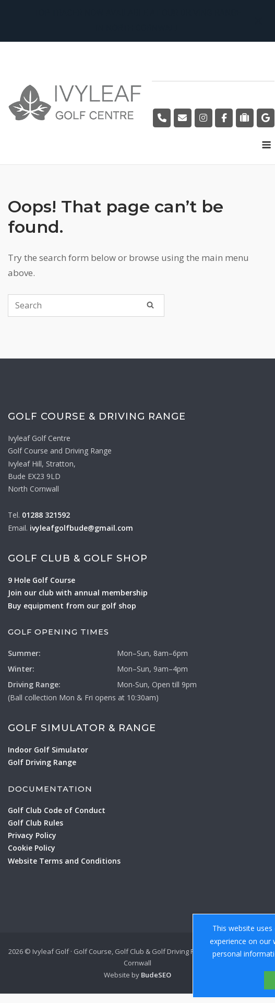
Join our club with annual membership (78, 593)
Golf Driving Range (42, 762)
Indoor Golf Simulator (48, 750)
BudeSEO (156, 975)
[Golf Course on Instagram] (203, 118)
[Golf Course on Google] (265, 118)
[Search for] (86, 305)
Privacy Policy (32, 835)
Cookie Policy (31, 848)
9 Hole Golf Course (41, 580)
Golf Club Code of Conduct (56, 810)
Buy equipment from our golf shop (72, 606)
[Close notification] (258, 21)
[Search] (150, 304)
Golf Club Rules (35, 823)
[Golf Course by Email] (183, 118)
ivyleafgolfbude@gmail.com (81, 528)
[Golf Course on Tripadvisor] (245, 118)
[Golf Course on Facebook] (224, 118)
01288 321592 (46, 515)
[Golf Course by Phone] (162, 118)
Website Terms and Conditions (64, 861)
